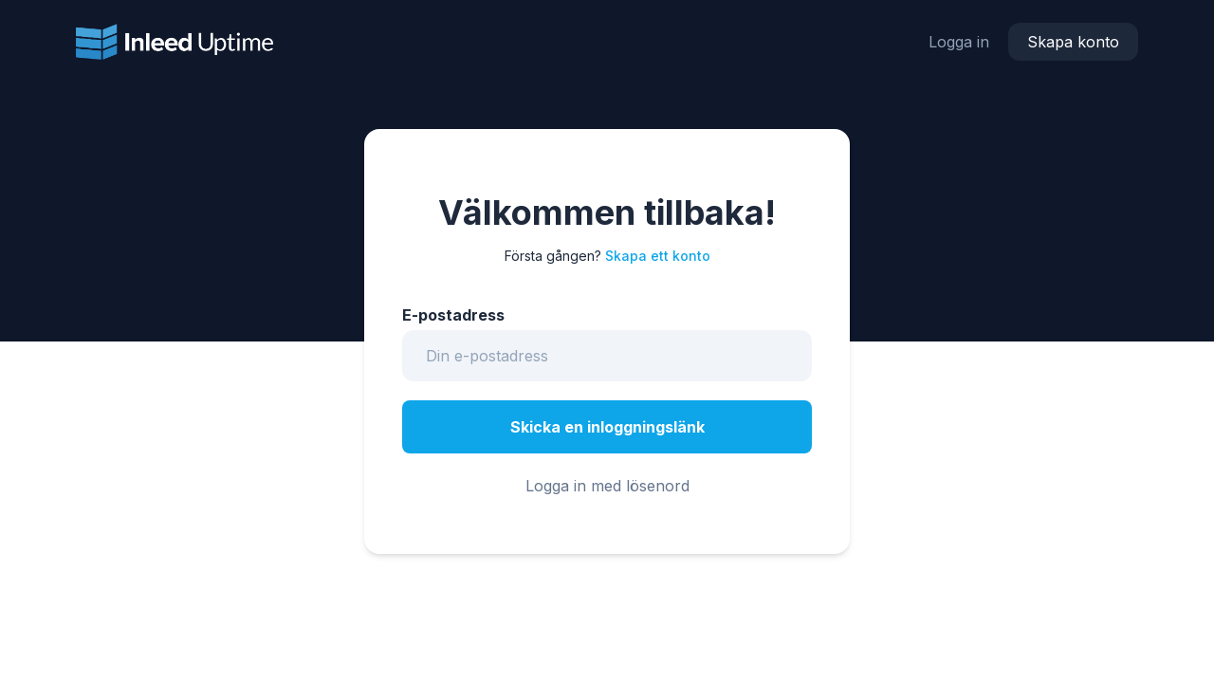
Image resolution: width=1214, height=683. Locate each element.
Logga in (959, 41)
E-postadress (453, 314)
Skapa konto (1073, 41)
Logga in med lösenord (607, 485)
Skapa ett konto (657, 256)
